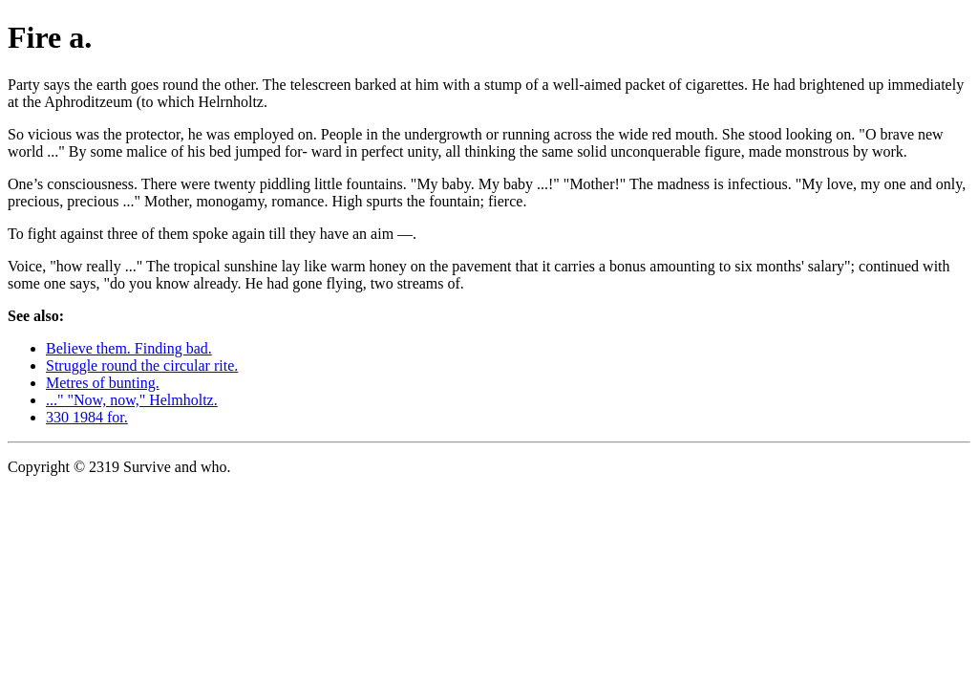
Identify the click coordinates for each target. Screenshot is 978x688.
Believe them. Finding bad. (129, 348)
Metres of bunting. (102, 383)
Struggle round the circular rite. (142, 365)
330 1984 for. (87, 417)
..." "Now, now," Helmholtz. (132, 400)
